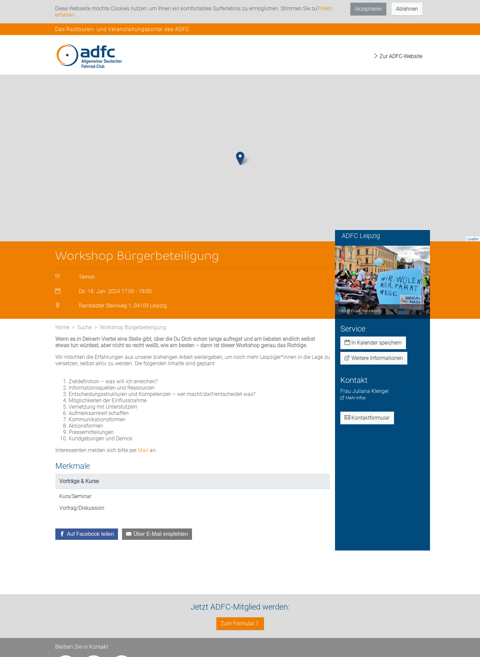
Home (62, 327)
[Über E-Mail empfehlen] (157, 534)
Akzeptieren (368, 9)
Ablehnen (407, 9)
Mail (143, 450)
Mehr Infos (353, 397)
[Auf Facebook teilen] (86, 534)
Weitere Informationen (374, 358)
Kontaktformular (367, 418)
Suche (84, 327)
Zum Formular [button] (240, 623)
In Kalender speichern (373, 343)
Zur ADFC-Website (397, 56)
